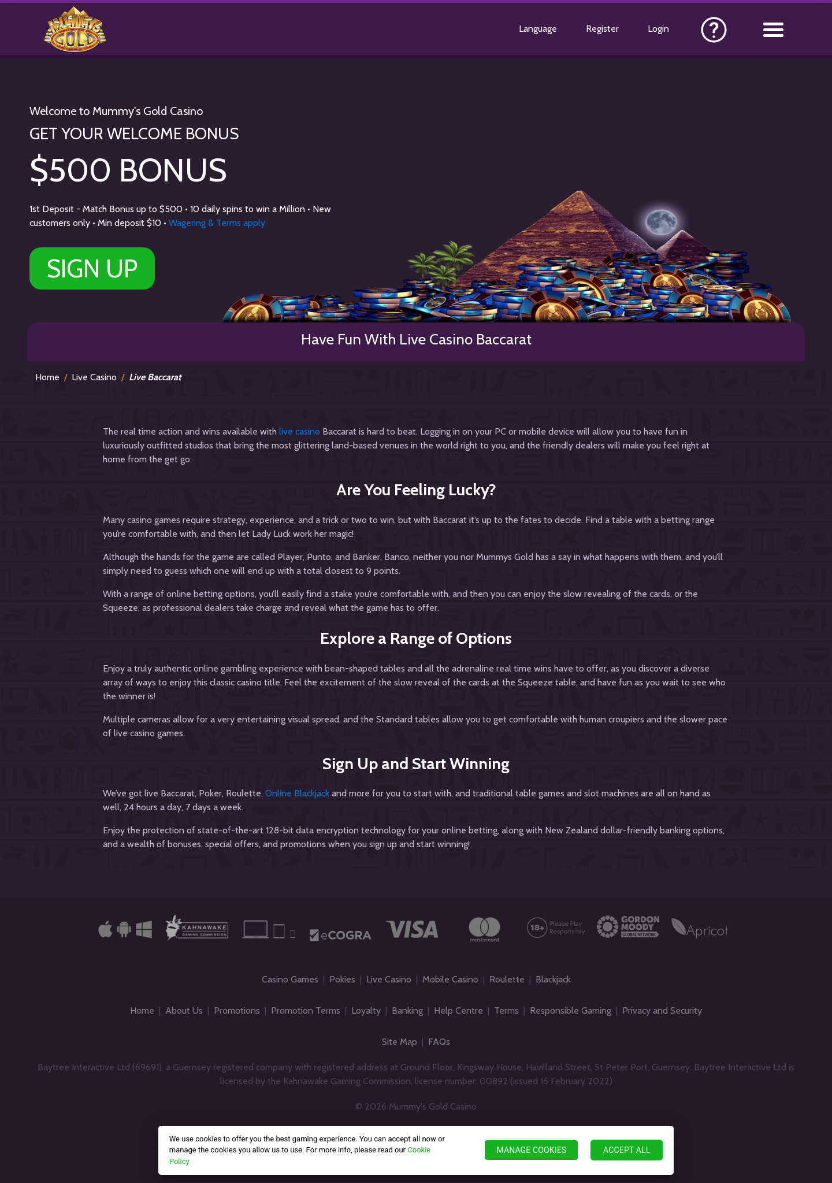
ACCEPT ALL (626, 1150)
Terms (506, 1010)
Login (658, 28)
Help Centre (458, 1010)
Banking (407, 1010)
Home (47, 377)
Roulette (507, 979)
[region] (416, 1150)
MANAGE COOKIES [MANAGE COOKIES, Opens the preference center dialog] (531, 1150)
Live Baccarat (155, 377)
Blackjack (553, 979)
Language (538, 28)
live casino (299, 431)
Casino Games (290, 979)
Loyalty (366, 1010)
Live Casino (94, 377)
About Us (184, 1010)
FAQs (439, 1041)
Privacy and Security (662, 1010)
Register (602, 28)
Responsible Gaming (570, 1010)
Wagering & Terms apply (217, 222)
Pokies (342, 979)
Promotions (237, 1010)
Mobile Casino (450, 979)
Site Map (399, 1041)
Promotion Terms (305, 1010)
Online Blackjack (297, 793)
